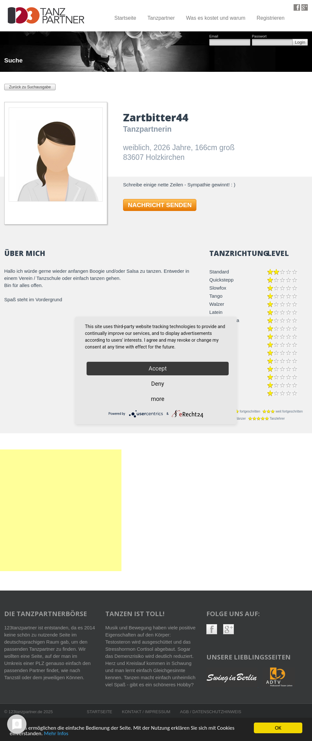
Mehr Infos (56, 734)
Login (300, 42)
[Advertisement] (60, 510)
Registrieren (271, 18)
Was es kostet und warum (215, 18)
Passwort (259, 36)
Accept (158, 368)
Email (213, 36)
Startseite (125, 18)
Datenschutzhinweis (216, 711)
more (157, 398)
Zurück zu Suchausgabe (30, 87)
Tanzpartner (161, 18)
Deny (157, 383)
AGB (185, 711)
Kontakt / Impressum (146, 711)
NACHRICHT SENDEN (160, 205)
